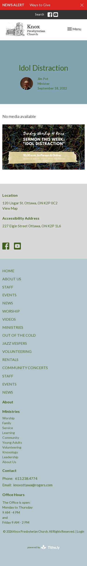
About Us (11, 279)
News (7, 303)
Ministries (12, 327)
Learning (8, 433)
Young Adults (12, 442)
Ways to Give (40, 5)
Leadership (10, 457)
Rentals (10, 359)
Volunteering (17, 351)
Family (6, 423)
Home (8, 271)
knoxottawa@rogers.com (32, 485)
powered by (43, 547)
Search (39, 14)
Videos (9, 319)
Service (7, 428)
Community (10, 438)
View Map (10, 208)
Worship (11, 311)
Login (80, 531)
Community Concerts (25, 367)
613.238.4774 (26, 478)
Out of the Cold (19, 335)
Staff (7, 287)
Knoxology (10, 452)
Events (9, 295)
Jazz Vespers (14, 343)
